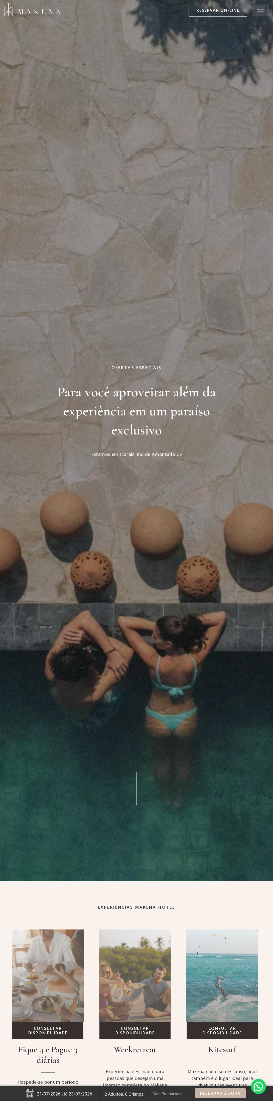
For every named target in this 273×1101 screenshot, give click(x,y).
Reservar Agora (220, 1093)
